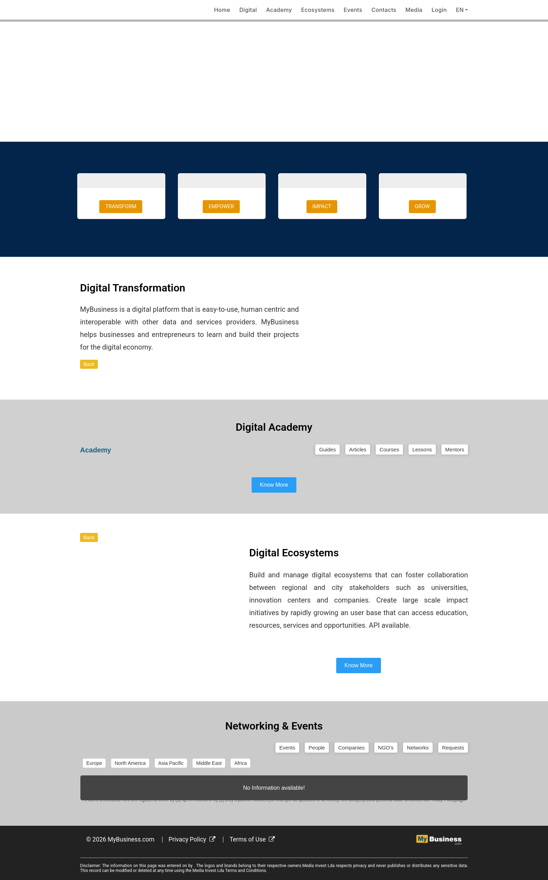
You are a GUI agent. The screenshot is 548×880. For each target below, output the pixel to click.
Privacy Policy (191, 839)
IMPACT (321, 206)
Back (89, 364)
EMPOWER (221, 206)
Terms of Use (252, 839)
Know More (274, 485)
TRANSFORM (120, 206)
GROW (422, 206)
